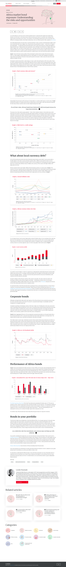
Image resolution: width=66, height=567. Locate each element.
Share (21, 31)
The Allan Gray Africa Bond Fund (16, 403)
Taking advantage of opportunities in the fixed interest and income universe (50, 496)
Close (58, 564)
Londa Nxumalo (8, 23)
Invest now (58, 3)
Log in (54, 3)
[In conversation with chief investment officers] (11, 513)
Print (13, 31)
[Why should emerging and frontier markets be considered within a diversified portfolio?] (39, 513)
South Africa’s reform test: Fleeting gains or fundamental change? (23, 496)
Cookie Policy (12, 565)
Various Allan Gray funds (15, 445)
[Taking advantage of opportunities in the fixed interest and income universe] (39, 499)
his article (54, 39)
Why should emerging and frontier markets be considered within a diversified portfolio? (51, 511)
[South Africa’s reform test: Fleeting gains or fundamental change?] (11, 499)
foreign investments (14, 437)
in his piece (43, 281)
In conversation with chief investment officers (23, 510)
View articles (22, 482)
